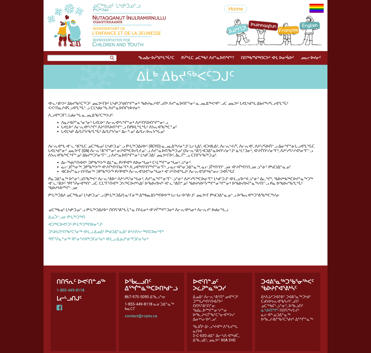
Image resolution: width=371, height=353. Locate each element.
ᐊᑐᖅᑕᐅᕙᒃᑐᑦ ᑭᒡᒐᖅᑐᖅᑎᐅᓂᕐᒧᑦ (75, 224)
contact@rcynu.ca (141, 316)
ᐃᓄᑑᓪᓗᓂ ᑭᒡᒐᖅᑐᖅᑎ (66, 217)
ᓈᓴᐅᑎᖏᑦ (270, 310)
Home (235, 9)
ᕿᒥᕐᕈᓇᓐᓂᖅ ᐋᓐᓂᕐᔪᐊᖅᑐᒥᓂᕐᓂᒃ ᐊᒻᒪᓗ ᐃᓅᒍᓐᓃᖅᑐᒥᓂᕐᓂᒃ (98, 239)
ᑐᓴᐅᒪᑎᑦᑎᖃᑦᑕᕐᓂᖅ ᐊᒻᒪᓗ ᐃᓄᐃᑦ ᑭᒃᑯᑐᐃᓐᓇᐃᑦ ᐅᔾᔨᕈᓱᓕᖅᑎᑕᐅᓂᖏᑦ (106, 232)
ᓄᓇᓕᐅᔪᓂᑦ (311, 58)
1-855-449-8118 (70, 290)
